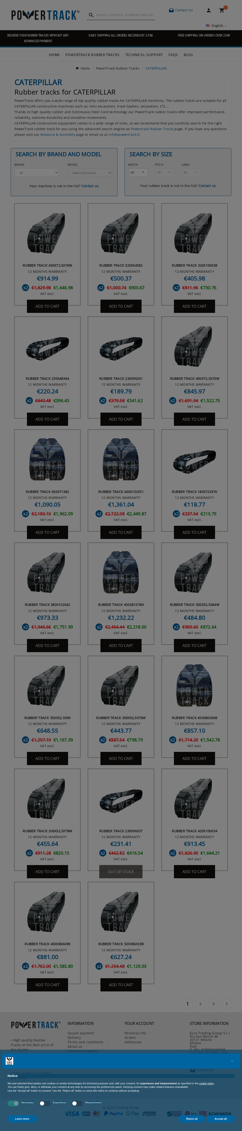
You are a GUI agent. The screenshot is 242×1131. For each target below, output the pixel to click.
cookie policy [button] (206, 1083)
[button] (232, 1061)
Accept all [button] (221, 1118)
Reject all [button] (192, 1118)
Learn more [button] (22, 1118)
